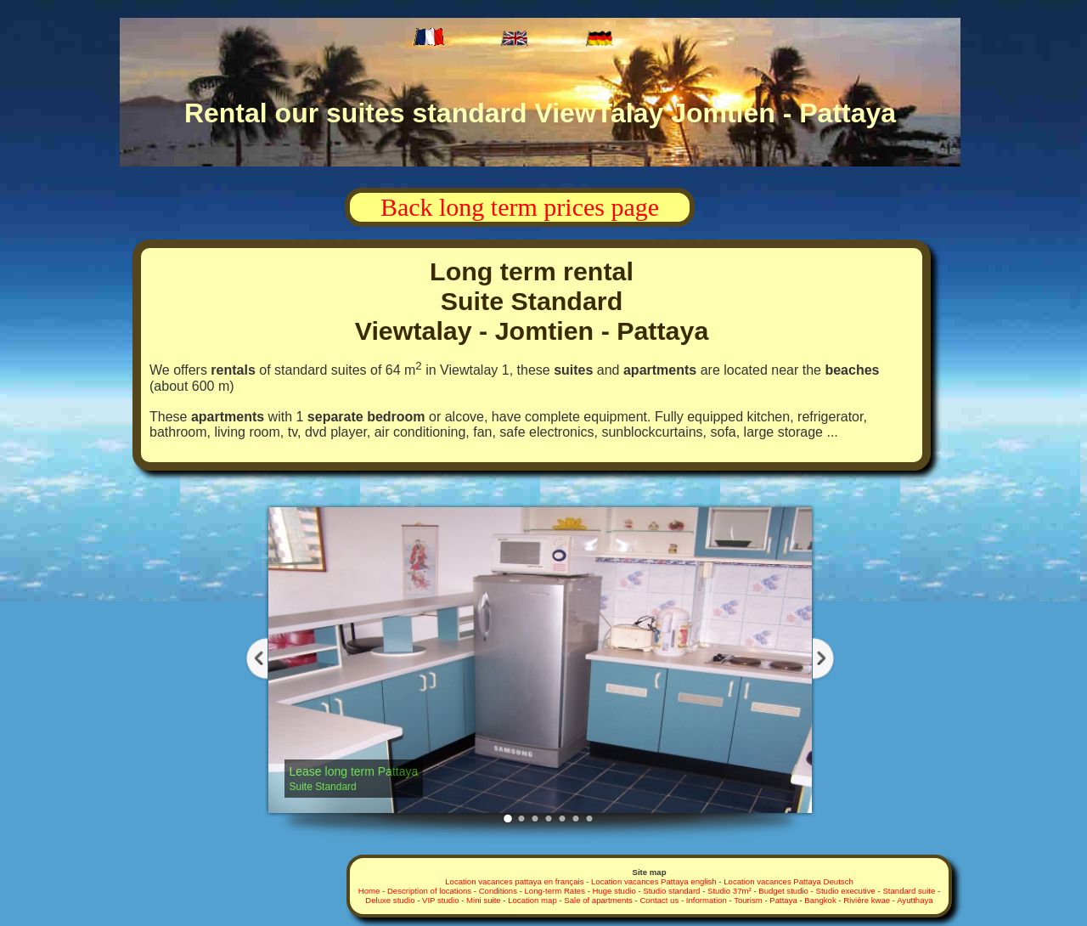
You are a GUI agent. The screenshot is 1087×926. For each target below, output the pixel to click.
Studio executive (845, 890)
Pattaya (783, 900)
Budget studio (783, 890)
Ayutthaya (915, 900)
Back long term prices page (519, 207)
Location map (532, 900)
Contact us (659, 900)
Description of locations (429, 890)
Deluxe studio (389, 900)
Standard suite (908, 890)
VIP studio (440, 900)
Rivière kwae (866, 900)
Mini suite (483, 900)
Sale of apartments (598, 900)
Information (706, 900)
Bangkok (820, 900)
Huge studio (614, 890)
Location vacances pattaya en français (514, 881)
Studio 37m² (729, 890)
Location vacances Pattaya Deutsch (788, 881)
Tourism (748, 900)
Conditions (498, 890)
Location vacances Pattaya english (654, 881)
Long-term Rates (555, 890)
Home (369, 890)
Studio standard (672, 890)
